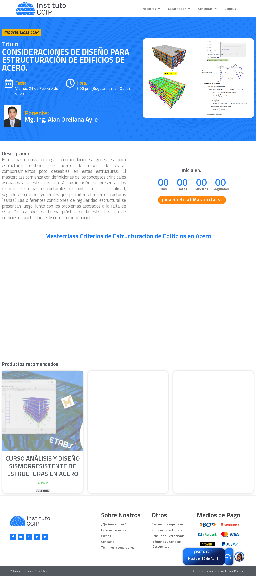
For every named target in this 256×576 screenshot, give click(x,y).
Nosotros (151, 8)
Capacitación (179, 8)
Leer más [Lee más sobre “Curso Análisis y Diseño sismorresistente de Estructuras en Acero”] (43, 490)
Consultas (207, 8)
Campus (230, 8)
